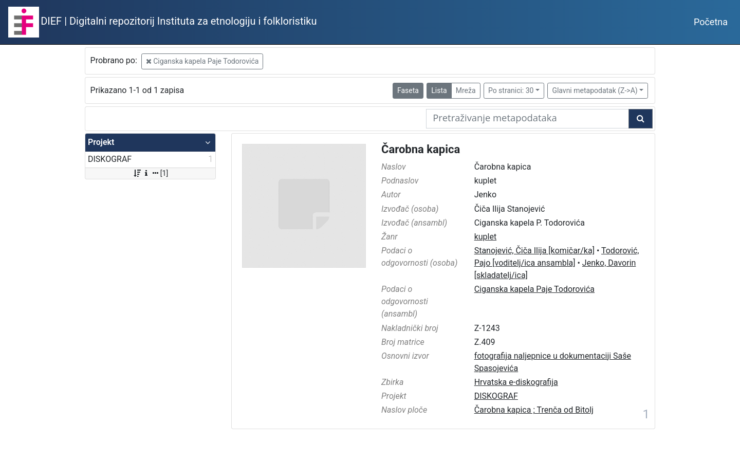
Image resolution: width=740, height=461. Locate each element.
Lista (439, 90)
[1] (150, 173)
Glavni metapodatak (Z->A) (594, 90)
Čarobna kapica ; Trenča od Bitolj (534, 410)
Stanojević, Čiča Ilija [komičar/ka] (534, 250)
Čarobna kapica (420, 149)
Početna (711, 21)
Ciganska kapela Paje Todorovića (202, 61)
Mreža (466, 90)
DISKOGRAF (496, 396)
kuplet (485, 237)
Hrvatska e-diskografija (516, 382)
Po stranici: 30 (511, 90)
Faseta (408, 90)
